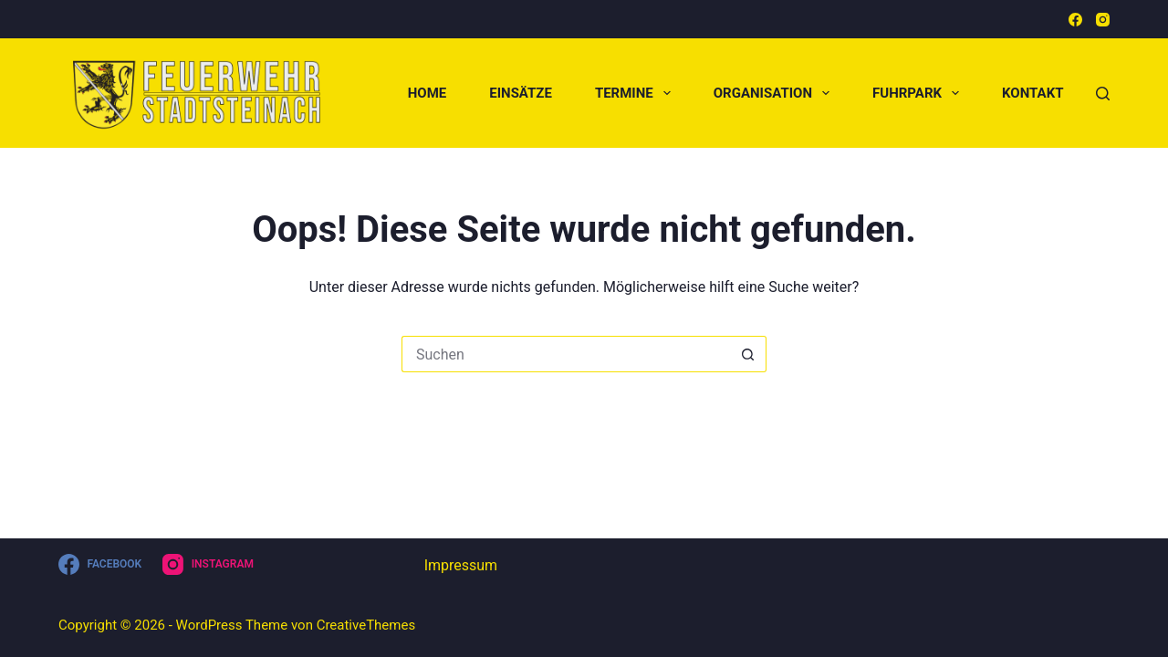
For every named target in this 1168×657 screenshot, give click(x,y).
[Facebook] (1075, 19)
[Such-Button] (748, 354)
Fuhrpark (919, 93)
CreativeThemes (366, 625)
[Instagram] (1103, 19)
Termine (636, 93)
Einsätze (520, 93)
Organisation (775, 93)
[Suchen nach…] (566, 354)
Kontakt (1032, 93)
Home (427, 93)
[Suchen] (1103, 93)
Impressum (461, 565)
